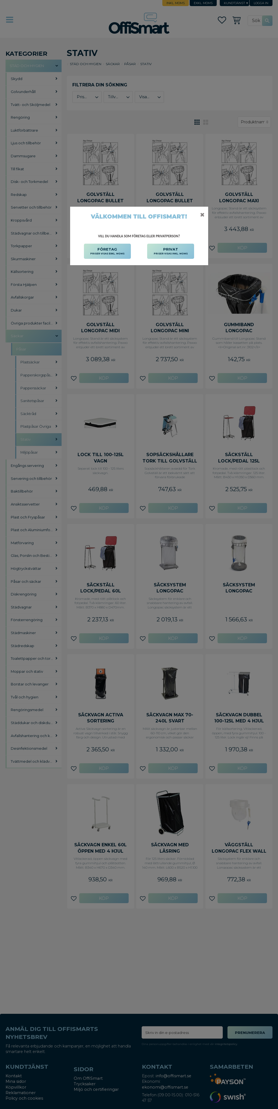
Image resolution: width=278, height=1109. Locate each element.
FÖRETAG (107, 251)
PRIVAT (171, 251)
